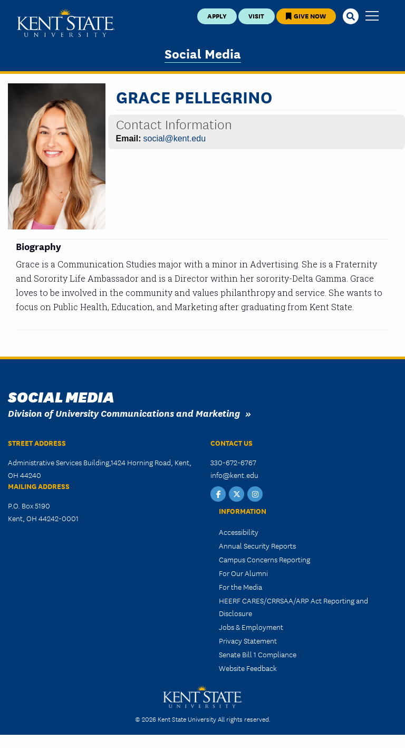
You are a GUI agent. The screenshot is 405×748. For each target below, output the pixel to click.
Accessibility (238, 532)
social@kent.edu (174, 138)
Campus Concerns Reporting (264, 559)
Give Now (306, 15)
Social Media (203, 53)
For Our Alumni (243, 573)
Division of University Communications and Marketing (124, 412)
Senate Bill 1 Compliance (257, 654)
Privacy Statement (248, 640)
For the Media (240, 586)
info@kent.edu (234, 475)
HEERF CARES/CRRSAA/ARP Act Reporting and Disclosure (293, 606)
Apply (217, 15)
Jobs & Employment (251, 626)
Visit (256, 15)
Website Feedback (248, 668)
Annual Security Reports (257, 545)
